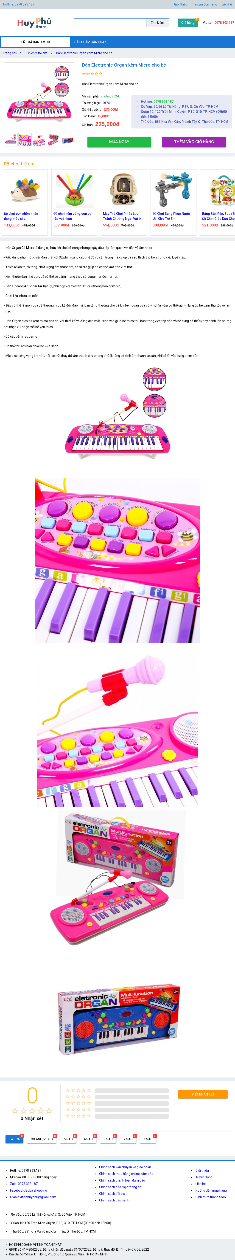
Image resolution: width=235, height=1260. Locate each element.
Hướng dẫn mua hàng (211, 1190)
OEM (106, 103)
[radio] (15, 1111)
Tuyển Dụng (204, 1177)
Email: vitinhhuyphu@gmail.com (33, 1197)
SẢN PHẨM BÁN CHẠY (90, 42)
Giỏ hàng (188, 22)
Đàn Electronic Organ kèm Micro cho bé (84, 53)
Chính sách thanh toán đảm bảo (122, 1180)
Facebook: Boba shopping (28, 1190)
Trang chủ (13, 53)
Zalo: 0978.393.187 (24, 1184)
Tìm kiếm (157, 22)
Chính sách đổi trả (112, 1193)
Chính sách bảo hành (114, 1200)
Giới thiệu (202, 1170)
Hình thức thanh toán (211, 1197)
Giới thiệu (180, 4)
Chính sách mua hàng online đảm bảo (126, 1174)
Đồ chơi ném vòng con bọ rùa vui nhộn (72, 216)
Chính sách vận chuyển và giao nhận (125, 1167)
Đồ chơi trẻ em (37, 53)
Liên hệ (227, 4)
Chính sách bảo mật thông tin (120, 1187)
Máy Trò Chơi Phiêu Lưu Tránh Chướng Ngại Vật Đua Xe (124, 216)
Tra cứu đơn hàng (204, 4)
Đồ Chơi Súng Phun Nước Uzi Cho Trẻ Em (171, 216)
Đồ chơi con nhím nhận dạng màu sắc (21, 216)
